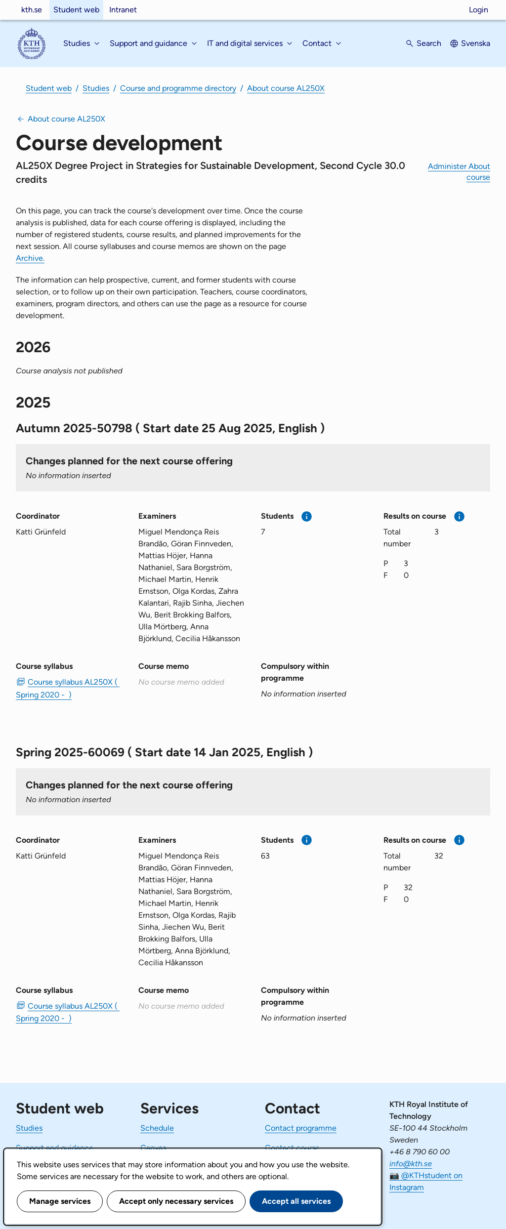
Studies (96, 88)
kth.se (31, 9)
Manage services (59, 1201)
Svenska (475, 43)
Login (478, 9)
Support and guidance (54, 1147)
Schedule (157, 1128)
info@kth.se (410, 1163)
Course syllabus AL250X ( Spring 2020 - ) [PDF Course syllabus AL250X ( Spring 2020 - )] (68, 688)
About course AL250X (286, 88)
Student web (76, 9)
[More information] (306, 516)
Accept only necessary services (176, 1201)
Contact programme (301, 1128)
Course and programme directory (178, 88)
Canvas (153, 1147)
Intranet (123, 9)
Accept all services (296, 1201)
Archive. (30, 258)
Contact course (292, 1147)
